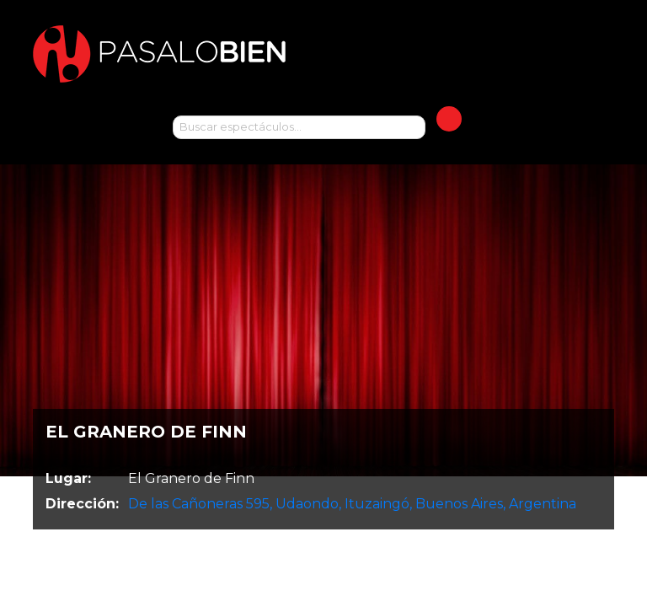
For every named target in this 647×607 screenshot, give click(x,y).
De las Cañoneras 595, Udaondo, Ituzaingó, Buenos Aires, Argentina (352, 504)
